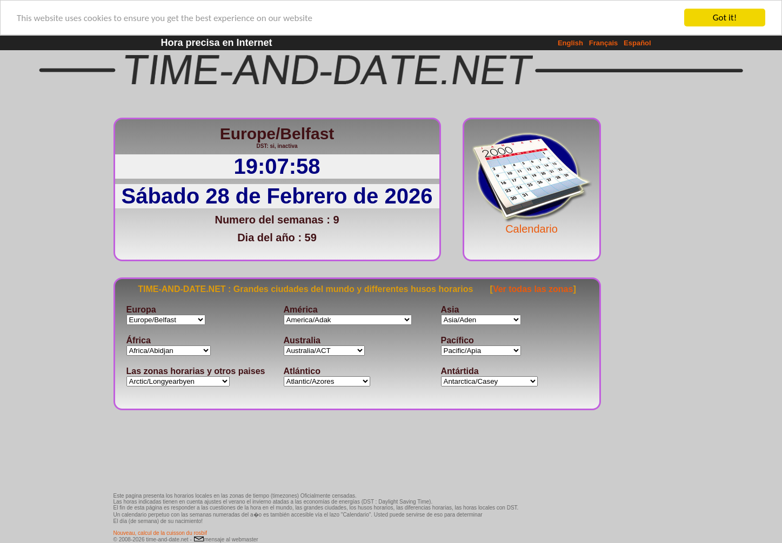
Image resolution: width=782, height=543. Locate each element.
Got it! (725, 17)
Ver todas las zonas (533, 288)
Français (603, 43)
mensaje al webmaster (225, 539)
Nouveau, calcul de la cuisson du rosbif (160, 533)
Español (637, 43)
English (570, 43)
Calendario (531, 223)
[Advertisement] (636, 273)
